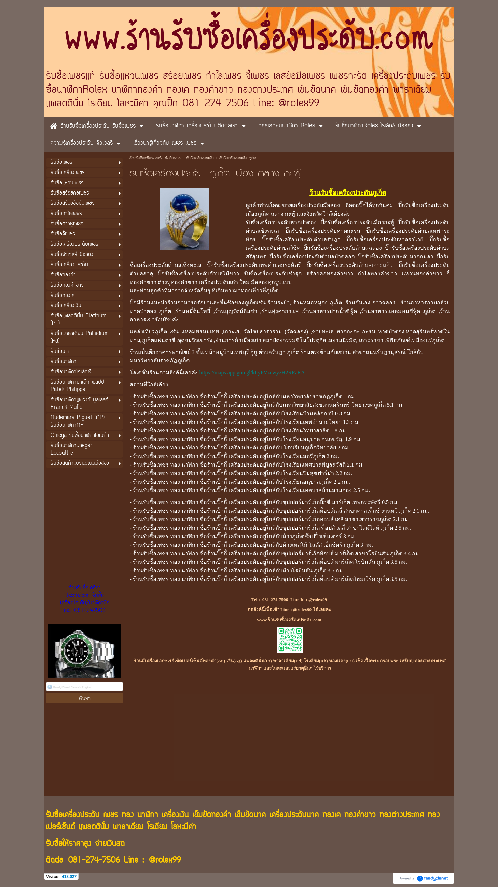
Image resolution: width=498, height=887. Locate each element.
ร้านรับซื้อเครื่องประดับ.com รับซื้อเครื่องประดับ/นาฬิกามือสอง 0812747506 (84, 599)
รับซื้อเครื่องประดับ (200, 158)
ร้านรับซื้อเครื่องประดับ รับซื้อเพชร (155, 158)
